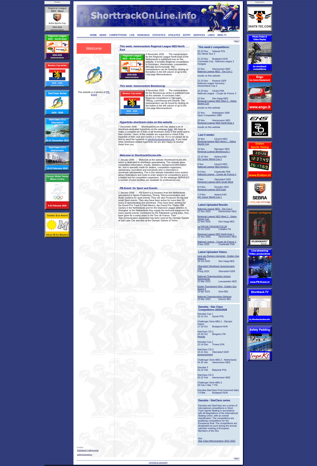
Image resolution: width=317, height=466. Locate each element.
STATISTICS (159, 35)
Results (201, 336)
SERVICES (199, 35)
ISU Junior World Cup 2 (209, 159)
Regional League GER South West (215, 182)
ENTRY (187, 35)
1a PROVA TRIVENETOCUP (212, 226)
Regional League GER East (211, 189)
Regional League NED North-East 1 (215, 123)
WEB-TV (221, 35)
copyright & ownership (158, 463)
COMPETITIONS (118, 35)
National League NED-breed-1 (213, 166)
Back (236, 41)
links (170, 129)
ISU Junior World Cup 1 (209, 197)
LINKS (211, 35)
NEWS (103, 35)
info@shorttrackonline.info (161, 139)
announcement (205, 354)
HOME (93, 35)
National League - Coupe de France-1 (216, 174)
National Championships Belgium (214, 296)
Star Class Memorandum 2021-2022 (216, 441)
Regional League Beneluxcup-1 (213, 151)
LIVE (132, 35)
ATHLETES (174, 35)
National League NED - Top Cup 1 (214, 71)
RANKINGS (143, 35)
